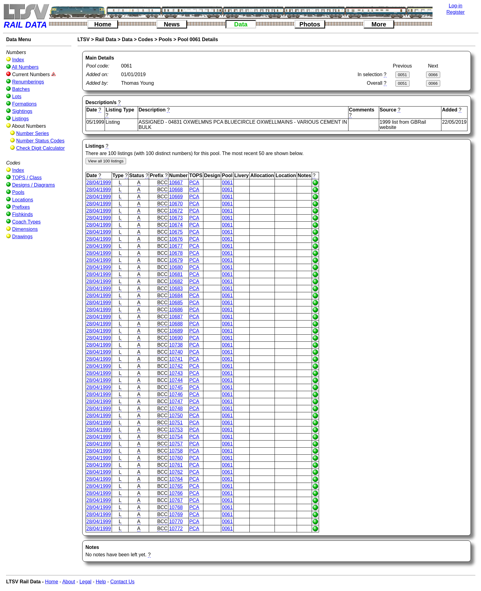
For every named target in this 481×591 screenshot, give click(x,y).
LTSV (84, 39)
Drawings (22, 236)
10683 (176, 288)
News (172, 24)
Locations (22, 199)
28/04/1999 (99, 182)
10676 (176, 239)
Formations (24, 104)
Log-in (455, 5)
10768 (176, 507)
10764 (176, 479)
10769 (176, 514)
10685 (176, 302)
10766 (176, 493)
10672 (176, 210)
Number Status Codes (40, 140)
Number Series (32, 133)
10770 (176, 521)
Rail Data (105, 39)
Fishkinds (22, 214)
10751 (176, 422)
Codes (145, 39)
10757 (176, 443)
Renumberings (28, 81)
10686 (176, 309)
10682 (176, 281)
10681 (176, 274)
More (378, 24)
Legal (85, 581)
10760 (176, 458)
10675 (176, 232)
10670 (176, 203)
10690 (176, 337)
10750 (176, 415)
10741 (176, 359)
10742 (176, 366)
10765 (176, 486)
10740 (176, 352)
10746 (176, 394)
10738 (176, 345)
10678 (176, 253)
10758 (176, 450)
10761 (176, 465)
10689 (176, 330)
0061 (227, 182)
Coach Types (26, 221)
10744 (176, 380)
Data (240, 24)
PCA (194, 182)
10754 (176, 436)
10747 (176, 401)
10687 (176, 316)
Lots (16, 96)
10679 (176, 260)
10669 (176, 196)
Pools (18, 192)
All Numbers (25, 67)
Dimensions (25, 229)
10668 (176, 189)
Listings (20, 118)
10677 (176, 246)
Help (101, 581)
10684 (176, 295)
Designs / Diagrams (33, 185)
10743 (176, 373)
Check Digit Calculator (40, 148)
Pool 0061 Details (198, 39)
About (68, 581)
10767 (176, 500)
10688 (176, 323)
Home (102, 24)
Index (18, 59)
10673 (176, 217)
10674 (176, 224)
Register (455, 12)
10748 (176, 408)
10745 (176, 387)
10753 (176, 429)
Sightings (22, 111)
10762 (176, 472)
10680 (176, 267)
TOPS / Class (27, 177)
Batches (21, 89)
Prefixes (21, 207)
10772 (176, 528)
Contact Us (122, 581)
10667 (176, 182)
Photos (309, 24)
